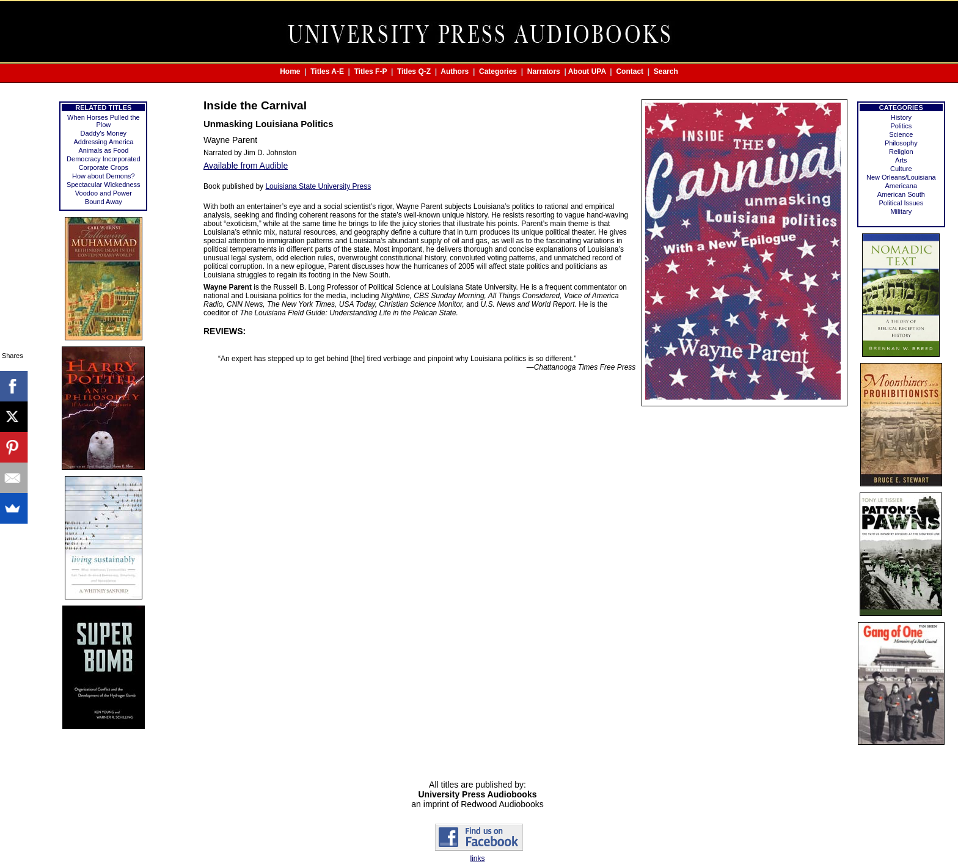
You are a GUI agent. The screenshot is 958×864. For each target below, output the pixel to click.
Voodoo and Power (103, 193)
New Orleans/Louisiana (901, 177)
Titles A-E (327, 71)
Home (290, 71)
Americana (901, 185)
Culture (901, 168)
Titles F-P (370, 71)
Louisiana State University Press (318, 186)
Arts (901, 160)
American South (901, 194)
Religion (901, 151)
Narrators (543, 71)
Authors (455, 71)
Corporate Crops (103, 167)
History (901, 117)
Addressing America (103, 141)
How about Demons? (103, 176)
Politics (901, 126)
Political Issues (901, 203)
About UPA (587, 71)
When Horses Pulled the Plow (103, 121)
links (477, 858)
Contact (629, 71)
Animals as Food (103, 150)
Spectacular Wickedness (103, 184)
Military (901, 211)
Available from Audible (245, 165)
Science (901, 134)
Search (666, 71)
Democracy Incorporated (103, 159)
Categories (498, 71)
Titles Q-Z (414, 71)
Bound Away (103, 201)
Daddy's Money (103, 133)
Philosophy (901, 143)
